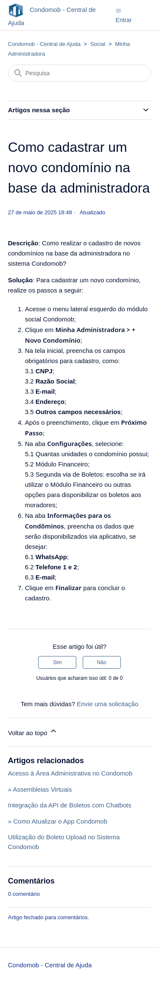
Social (97, 44)
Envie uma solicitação (107, 703)
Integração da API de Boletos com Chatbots (69, 805)
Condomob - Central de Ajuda (44, 44)
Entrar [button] (124, 20)
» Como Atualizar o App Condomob (57, 821)
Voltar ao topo (33, 731)
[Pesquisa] (79, 73)
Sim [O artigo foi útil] (57, 662)
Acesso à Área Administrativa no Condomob (70, 773)
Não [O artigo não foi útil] (101, 662)
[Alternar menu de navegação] (118, 10)
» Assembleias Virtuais (40, 789)
